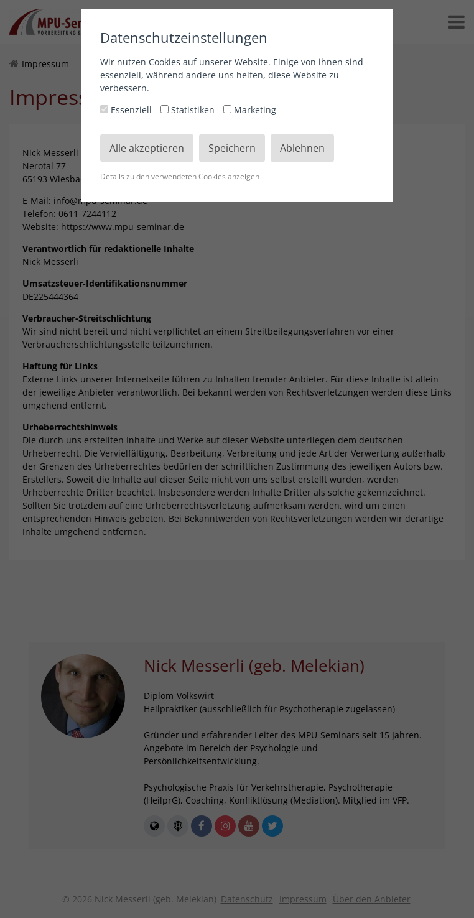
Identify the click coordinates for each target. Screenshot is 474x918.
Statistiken (188, 110)
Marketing (249, 110)
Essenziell (127, 110)
